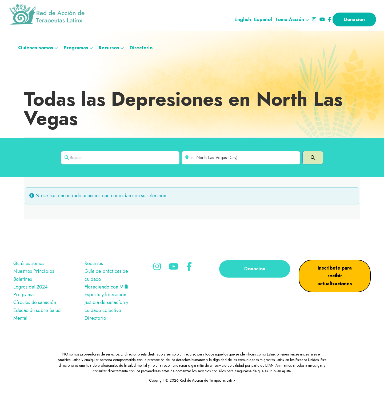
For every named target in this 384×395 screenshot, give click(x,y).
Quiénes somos (28, 263)
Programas (24, 294)
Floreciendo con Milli (106, 286)
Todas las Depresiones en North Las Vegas (183, 108)
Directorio (95, 318)
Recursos (94, 263)
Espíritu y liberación (105, 294)
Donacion (254, 268)
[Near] (241, 157)
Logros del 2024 (30, 286)
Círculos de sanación (34, 302)
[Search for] (120, 157)
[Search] (312, 157)
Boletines (22, 279)
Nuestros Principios (33, 271)
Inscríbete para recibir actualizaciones (334, 275)
